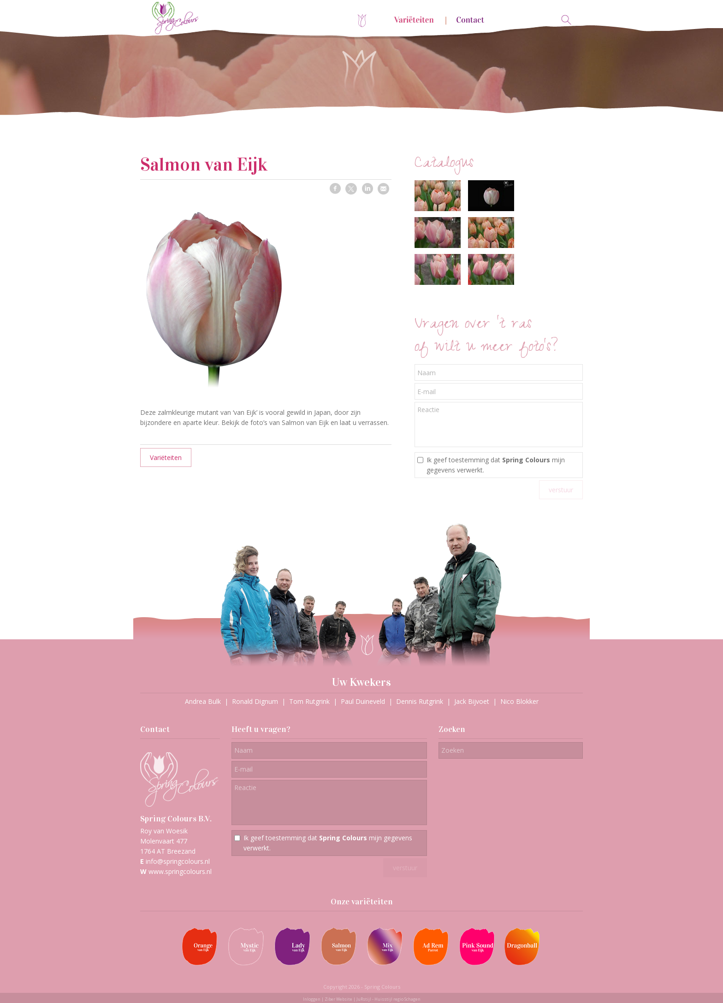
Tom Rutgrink (309, 701)
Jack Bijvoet (471, 701)
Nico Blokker (519, 701)
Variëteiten (166, 457)
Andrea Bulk (203, 701)
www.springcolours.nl (180, 871)
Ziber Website (338, 999)
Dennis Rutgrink (419, 701)
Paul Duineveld (363, 701)
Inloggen (311, 999)
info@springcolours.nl (178, 861)
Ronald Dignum (255, 701)
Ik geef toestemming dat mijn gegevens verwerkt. (496, 464)
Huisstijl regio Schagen (397, 999)
